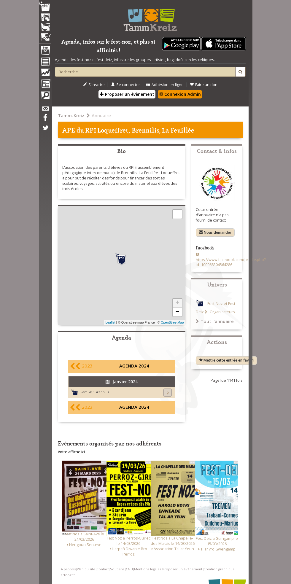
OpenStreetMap (172, 322)
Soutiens (117, 569)
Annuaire (101, 115)
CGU (129, 569)
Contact (102, 569)
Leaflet (110, 322)
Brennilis (102, 392)
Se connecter (125, 84)
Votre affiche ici (71, 451)
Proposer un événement (182, 569)
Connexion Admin (180, 94)
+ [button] (177, 303)
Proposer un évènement (127, 94)
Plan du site (86, 569)
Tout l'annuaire (215, 321)
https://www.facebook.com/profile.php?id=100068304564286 (231, 262)
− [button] (177, 312)
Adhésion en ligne (165, 84)
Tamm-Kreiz (71, 115)
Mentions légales (147, 569)
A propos (68, 569)
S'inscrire (94, 84)
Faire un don (203, 84)
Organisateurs (222, 311)
